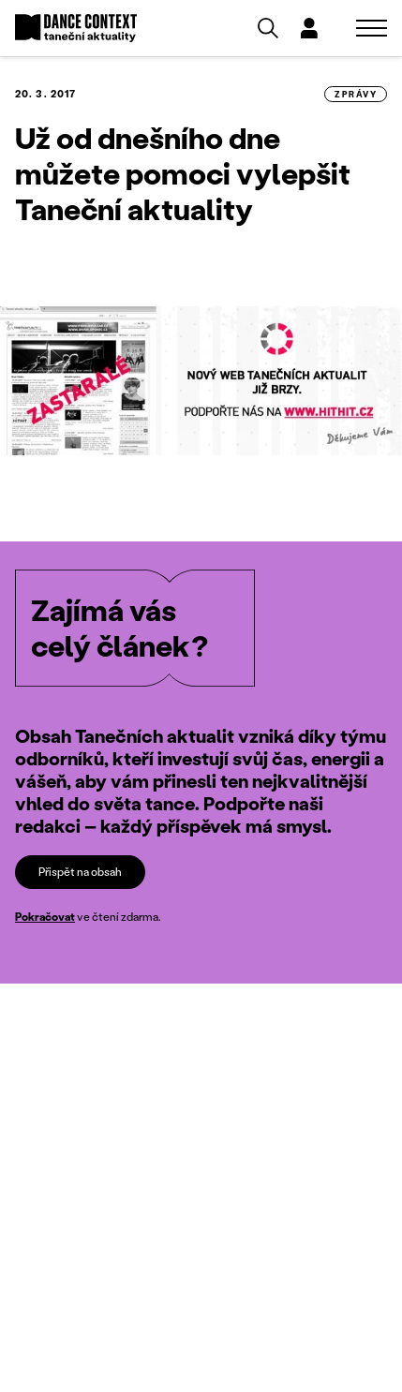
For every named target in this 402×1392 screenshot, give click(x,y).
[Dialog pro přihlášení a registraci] (309, 28)
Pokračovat (45, 917)
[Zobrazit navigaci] (371, 28)
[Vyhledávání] (268, 28)
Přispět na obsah (80, 871)
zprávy (356, 94)
